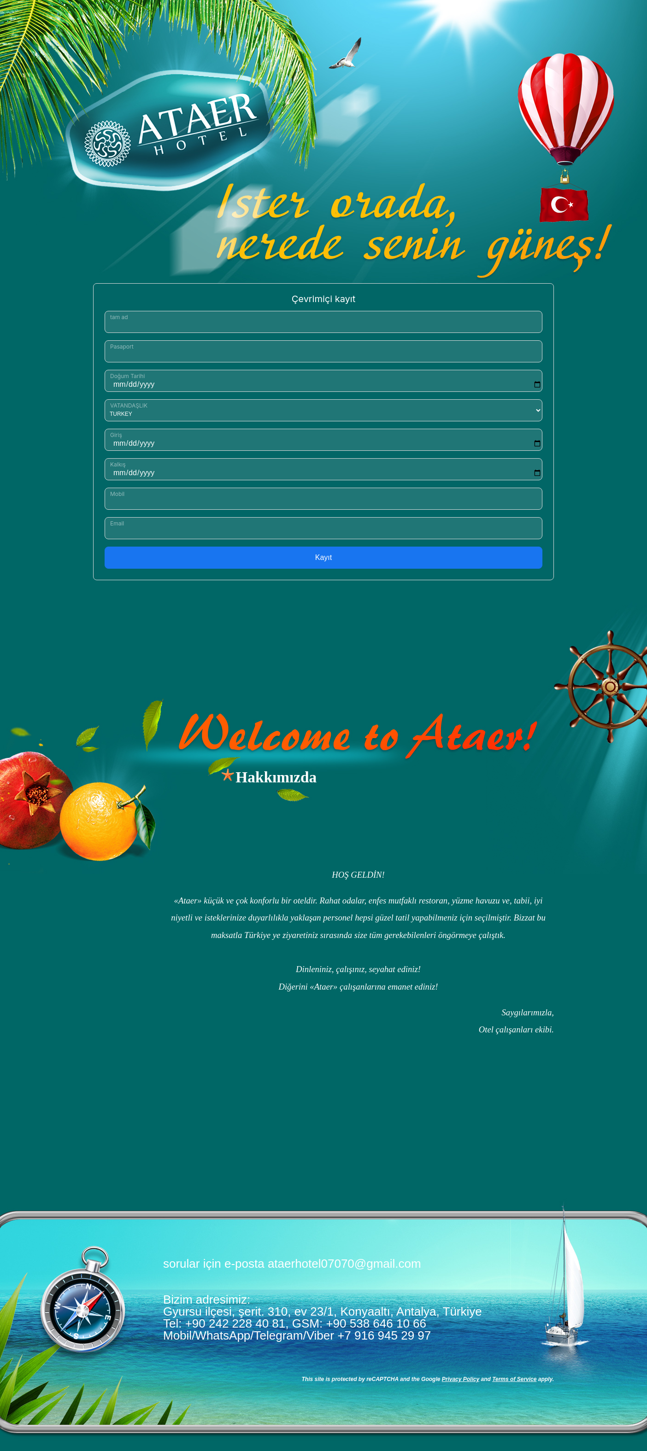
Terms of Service (514, 1379)
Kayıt (323, 557)
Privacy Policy (460, 1379)
